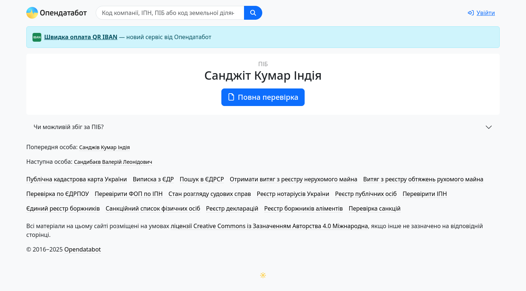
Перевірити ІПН (425, 194)
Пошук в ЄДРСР (202, 179)
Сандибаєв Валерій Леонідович (113, 161)
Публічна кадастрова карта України (76, 179)
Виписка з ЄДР (153, 179)
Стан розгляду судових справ (209, 194)
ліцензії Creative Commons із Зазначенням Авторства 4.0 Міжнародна (269, 226)
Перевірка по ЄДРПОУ (57, 194)
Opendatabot (82, 249)
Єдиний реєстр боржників (63, 208)
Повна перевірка (263, 97)
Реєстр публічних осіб (366, 194)
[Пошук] (170, 13)
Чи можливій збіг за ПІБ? (69, 127)
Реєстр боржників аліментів (303, 208)
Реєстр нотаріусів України (293, 194)
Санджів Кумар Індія (104, 147)
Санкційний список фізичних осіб (153, 208)
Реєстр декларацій (232, 208)
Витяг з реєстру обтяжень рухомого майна (423, 179)
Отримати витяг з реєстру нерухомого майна (293, 179)
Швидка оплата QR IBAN (81, 37)
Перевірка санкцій (375, 208)
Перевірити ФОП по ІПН (129, 194)
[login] (481, 13)
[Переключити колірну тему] (263, 275)
